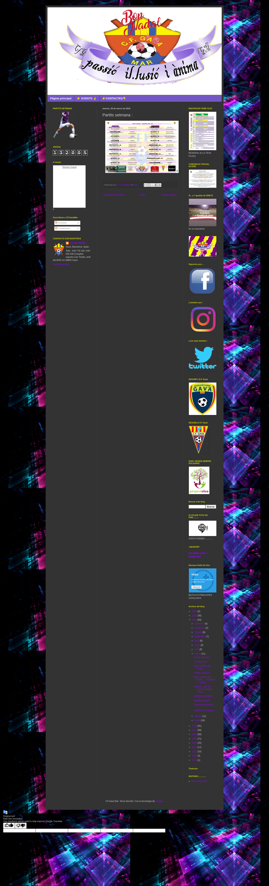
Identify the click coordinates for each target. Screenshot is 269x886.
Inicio (142, 195)
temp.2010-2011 (199, 781)
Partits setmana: (202, 700)
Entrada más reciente (113, 195)
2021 (194, 611)
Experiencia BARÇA (204, 705)
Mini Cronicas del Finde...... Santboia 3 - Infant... (204, 680)
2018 (194, 726)
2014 (194, 743)
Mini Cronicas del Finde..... (202, 667)
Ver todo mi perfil (61, 264)
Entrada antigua (169, 195)
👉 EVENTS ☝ (86, 98)
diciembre (200, 623)
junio (197, 640)
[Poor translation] (21, 826)
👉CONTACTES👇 (114, 98)
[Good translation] (9, 826)
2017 (194, 730)
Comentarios (62, 228)
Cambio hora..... (202, 661)
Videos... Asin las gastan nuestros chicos (203, 689)
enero (198, 720)
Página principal (61, 98)
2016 (194, 734)
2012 (194, 751)
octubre (198, 632)
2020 (194, 615)
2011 (194, 755)
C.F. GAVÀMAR (77, 243)
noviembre (200, 628)
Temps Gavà (69, 167)
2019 (194, 620)
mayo (198, 645)
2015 (194, 738)
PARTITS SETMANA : (204, 710)
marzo (198, 653)
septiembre (200, 636)
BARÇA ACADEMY (203, 696)
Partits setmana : (202, 657)
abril (197, 649)
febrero (198, 716)
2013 (194, 747)
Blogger (159, 801)
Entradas (61, 223)
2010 (194, 760)
